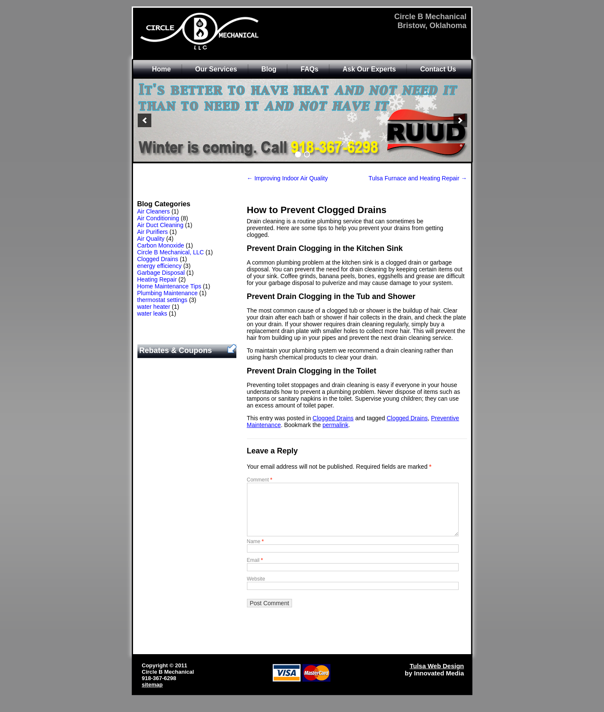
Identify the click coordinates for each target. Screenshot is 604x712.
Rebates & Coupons (175, 350)
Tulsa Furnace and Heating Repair (418, 178)
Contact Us (438, 69)
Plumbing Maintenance (167, 293)
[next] (460, 120)
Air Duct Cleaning (160, 225)
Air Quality (151, 238)
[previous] (144, 120)
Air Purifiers (152, 231)
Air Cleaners (153, 211)
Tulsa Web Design (437, 676)
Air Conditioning (158, 218)
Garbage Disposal (161, 272)
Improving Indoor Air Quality (287, 178)
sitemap (152, 695)
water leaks (152, 313)
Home (161, 69)
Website (256, 589)
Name (255, 552)
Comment (259, 480)
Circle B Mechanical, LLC (170, 252)
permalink (336, 425)
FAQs (309, 69)
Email (255, 570)
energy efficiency (159, 265)
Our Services (216, 69)
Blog (269, 69)
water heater (153, 306)
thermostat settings (162, 299)
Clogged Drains (158, 259)
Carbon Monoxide (160, 245)
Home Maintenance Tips (169, 286)
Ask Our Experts (369, 69)
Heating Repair (157, 279)
